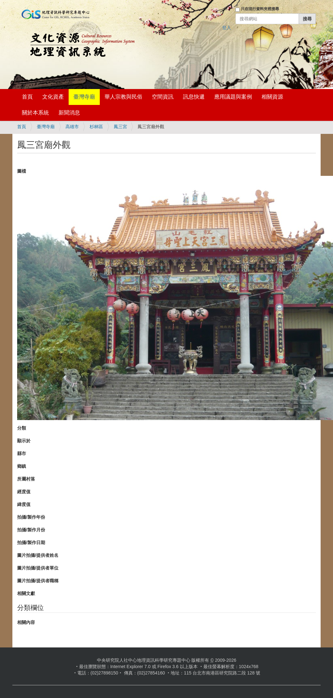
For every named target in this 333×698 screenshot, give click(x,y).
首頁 (27, 97)
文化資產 (53, 97)
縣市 (21, 453)
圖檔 (21, 171)
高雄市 (72, 126)
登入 (226, 27)
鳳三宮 (120, 126)
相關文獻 (26, 593)
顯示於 (24, 440)
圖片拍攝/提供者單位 (37, 567)
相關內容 (26, 622)
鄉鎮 (21, 466)
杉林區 (96, 126)
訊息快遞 (194, 97)
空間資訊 (162, 97)
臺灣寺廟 (84, 97)
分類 (21, 428)
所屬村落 (26, 478)
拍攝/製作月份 (31, 529)
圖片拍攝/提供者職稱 (37, 580)
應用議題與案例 (233, 97)
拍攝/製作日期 (31, 542)
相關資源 (272, 97)
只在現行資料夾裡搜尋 (260, 9)
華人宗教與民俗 (123, 97)
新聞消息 (69, 113)
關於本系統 (35, 113)
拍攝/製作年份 (31, 517)
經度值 (24, 491)
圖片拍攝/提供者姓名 (37, 555)
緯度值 (24, 504)
